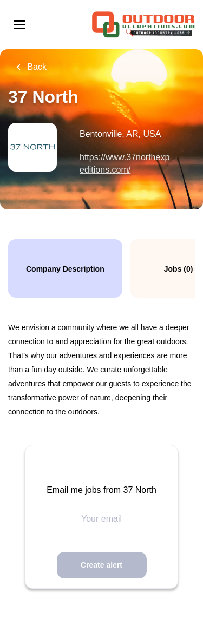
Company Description (65, 269)
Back (36, 66)
